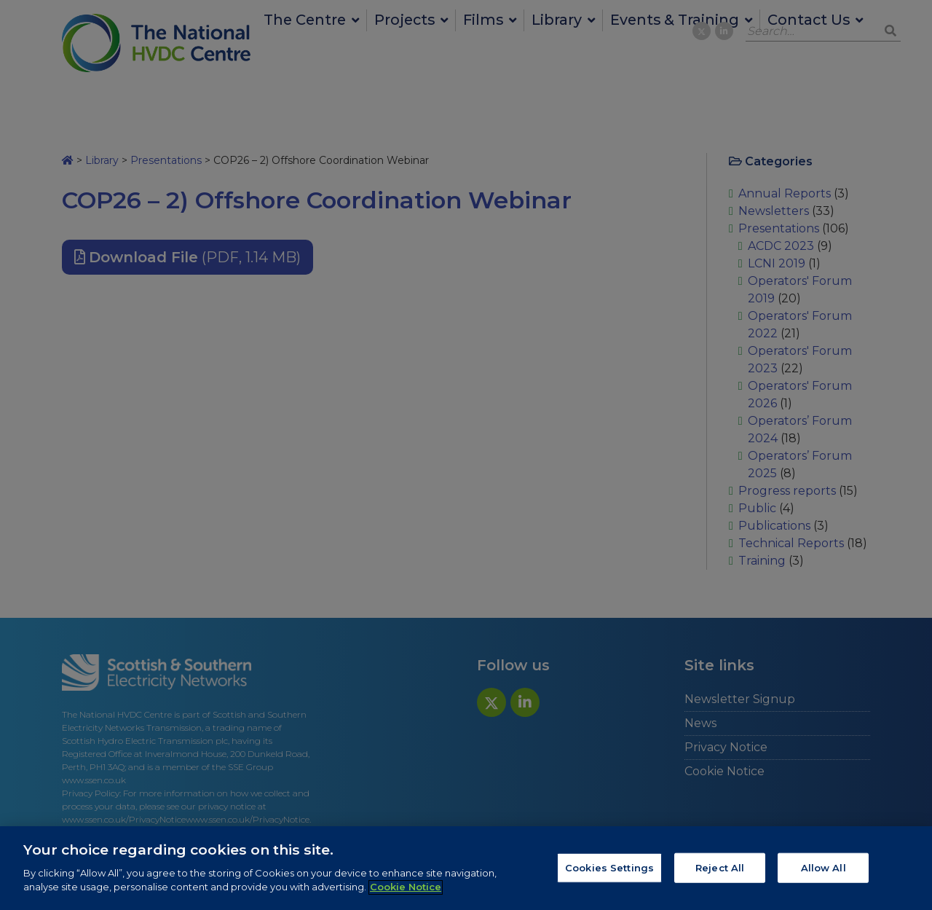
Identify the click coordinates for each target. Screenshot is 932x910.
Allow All (823, 873)
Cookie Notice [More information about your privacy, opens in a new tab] (405, 893)
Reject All (719, 873)
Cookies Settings (609, 873)
